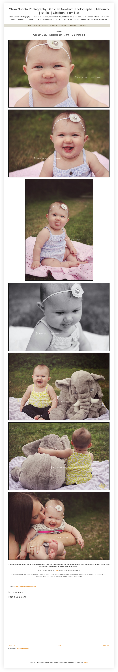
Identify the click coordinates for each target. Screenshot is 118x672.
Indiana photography (25, 586)
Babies (15, 586)
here (57, 570)
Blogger (86, 662)
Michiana (33, 586)
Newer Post (12, 645)
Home (59, 645)
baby (18, 586)
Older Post (106, 645)
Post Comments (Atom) (22, 648)
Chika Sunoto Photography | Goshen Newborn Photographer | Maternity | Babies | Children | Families (59, 11)
